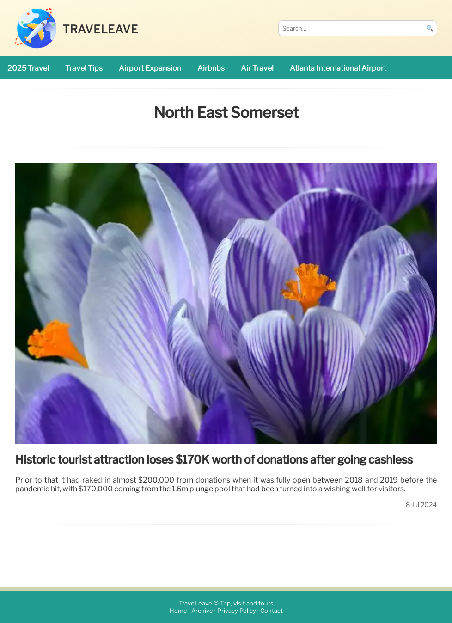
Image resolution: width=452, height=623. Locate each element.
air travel (257, 68)
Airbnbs (211, 68)
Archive (202, 610)
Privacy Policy (236, 610)
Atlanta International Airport (338, 68)
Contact (271, 610)
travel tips (84, 68)
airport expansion (150, 68)
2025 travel (28, 68)
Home (178, 610)
